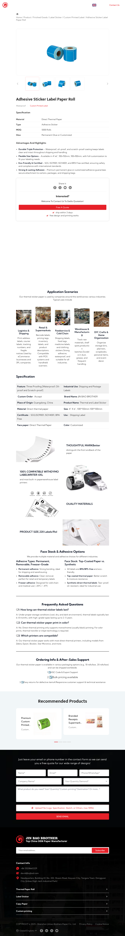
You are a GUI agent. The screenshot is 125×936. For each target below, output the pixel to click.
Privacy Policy (85, 924)
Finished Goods (40, 17)
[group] (39, 723)
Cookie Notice (102, 924)
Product (27, 17)
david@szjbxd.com (30, 873)
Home (19, 17)
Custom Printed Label (73, 17)
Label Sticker (55, 17)
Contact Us (114, 5)
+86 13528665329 (29, 868)
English (101, 5)
